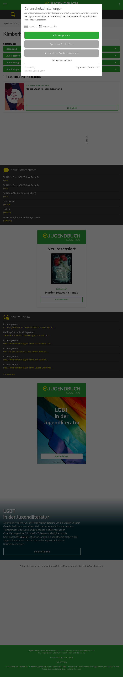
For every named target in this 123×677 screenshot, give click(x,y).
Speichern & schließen (61, 44)
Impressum (81, 67)
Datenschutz (93, 67)
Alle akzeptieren (61, 35)
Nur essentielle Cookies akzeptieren (61, 53)
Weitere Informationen (62, 60)
